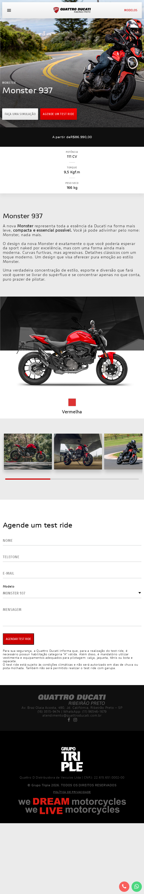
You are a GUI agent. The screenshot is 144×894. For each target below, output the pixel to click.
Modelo (8, 586)
